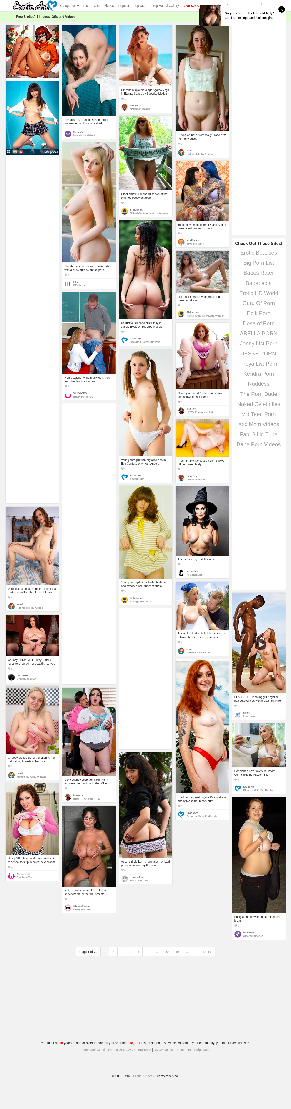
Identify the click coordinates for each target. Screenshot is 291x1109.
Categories (69, 6)
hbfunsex (22, 675)
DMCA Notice (163, 1050)
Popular (123, 6)
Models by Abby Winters (32, 776)
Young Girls (137, 478)
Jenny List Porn (258, 343)
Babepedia (259, 283)
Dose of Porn (259, 323)
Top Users (141, 6)
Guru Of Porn (259, 303)
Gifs (97, 6)
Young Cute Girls (140, 601)
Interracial (249, 716)
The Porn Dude (258, 394)
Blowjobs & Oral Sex (199, 652)
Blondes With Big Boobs (258, 790)
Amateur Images (253, 935)
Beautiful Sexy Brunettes (145, 342)
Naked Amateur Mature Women (149, 213)
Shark (246, 712)
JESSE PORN (258, 353)
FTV (75, 281)
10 (157, 952)
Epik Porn (259, 313)
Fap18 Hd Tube (258, 434)
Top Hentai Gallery (166, 6)
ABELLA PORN (258, 333)
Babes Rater (258, 273)
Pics (86, 6)
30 (177, 952)
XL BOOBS (80, 393)
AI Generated (195, 574)
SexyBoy (135, 105)
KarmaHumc (137, 877)
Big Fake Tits (25, 877)
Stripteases (202, 1050)
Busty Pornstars (83, 396)
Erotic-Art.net (142, 1076)
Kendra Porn (258, 374)
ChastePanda (81, 906)
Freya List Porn (258, 364)
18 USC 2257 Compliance (132, 1050)
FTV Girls (79, 285)
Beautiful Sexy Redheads (202, 816)
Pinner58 (78, 132)
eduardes (192, 571)
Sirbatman (136, 209)
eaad (190, 150)
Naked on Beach (140, 109)
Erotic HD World (258, 293)
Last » (207, 952)
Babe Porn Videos (259, 444)
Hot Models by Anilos (200, 154)
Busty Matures (82, 909)
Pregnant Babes (196, 479)
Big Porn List (258, 263)
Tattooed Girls (195, 243)
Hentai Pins (183, 1050)
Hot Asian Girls (139, 880)
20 (167, 952)
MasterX (192, 408)
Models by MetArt (84, 135)
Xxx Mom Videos (258, 424)
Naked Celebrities (258, 404)
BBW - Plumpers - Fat (200, 412)
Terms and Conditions (96, 1050)
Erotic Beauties (258, 253)
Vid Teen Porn (259, 414)
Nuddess (259, 384)
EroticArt (135, 338)
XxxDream (193, 240)
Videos (109, 6)
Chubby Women (26, 679)
